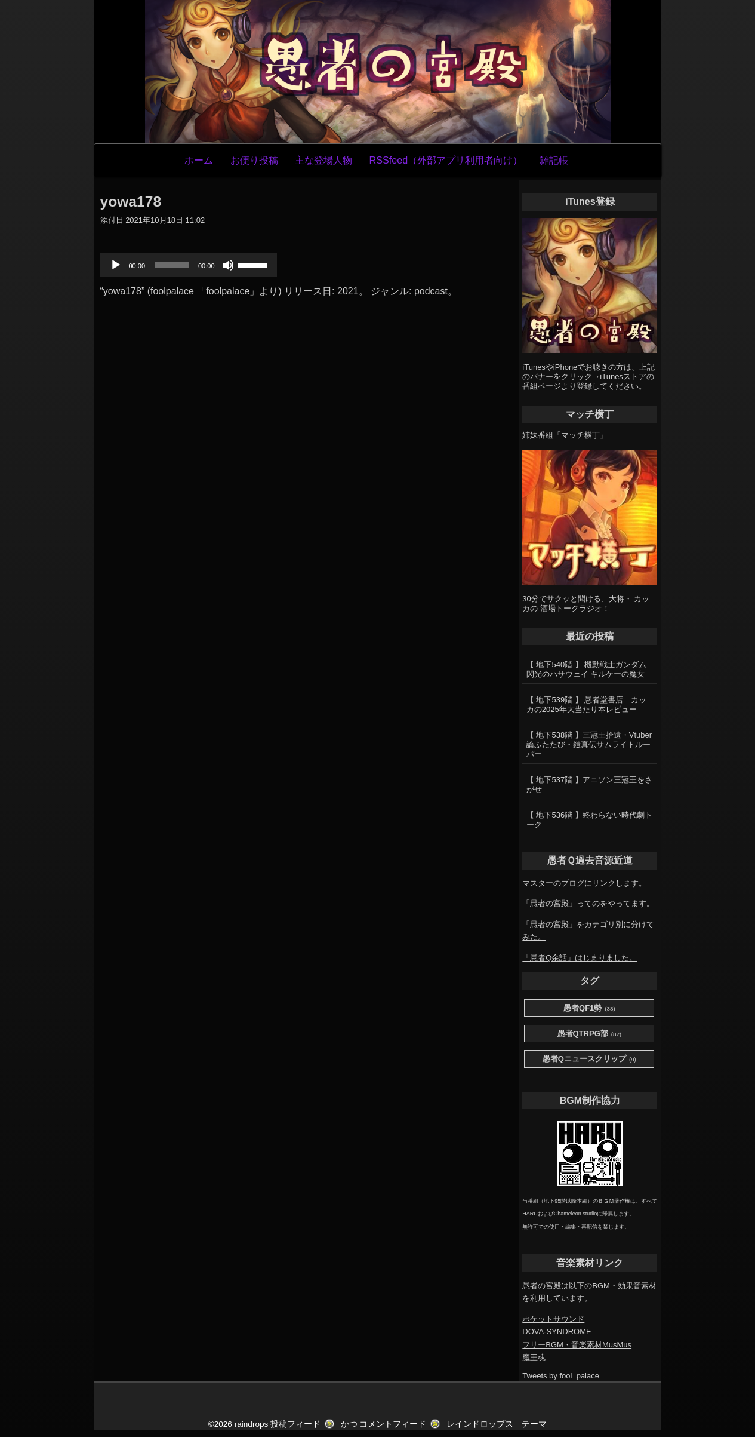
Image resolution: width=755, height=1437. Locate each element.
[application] (188, 265)
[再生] (116, 265)
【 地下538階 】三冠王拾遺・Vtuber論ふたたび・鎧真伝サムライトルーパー (589, 744)
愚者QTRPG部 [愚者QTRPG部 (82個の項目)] (589, 1034)
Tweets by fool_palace (560, 1375)
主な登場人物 (323, 160)
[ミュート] (228, 265)
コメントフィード (392, 1424)
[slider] (172, 265)
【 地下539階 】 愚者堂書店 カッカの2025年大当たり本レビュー (586, 704)
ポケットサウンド (553, 1319)
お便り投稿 (254, 160)
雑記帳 (554, 160)
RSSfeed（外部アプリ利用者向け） (445, 160)
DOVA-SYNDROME (556, 1331)
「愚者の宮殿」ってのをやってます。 (588, 903)
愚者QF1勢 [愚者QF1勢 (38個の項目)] (589, 1008)
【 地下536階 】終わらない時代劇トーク (589, 819)
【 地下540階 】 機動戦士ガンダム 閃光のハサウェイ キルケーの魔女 (586, 669)
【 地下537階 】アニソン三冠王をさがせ (589, 784)
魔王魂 (534, 1357)
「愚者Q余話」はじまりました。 (579, 957)
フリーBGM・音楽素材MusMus (576, 1344)
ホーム (198, 160)
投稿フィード (295, 1424)
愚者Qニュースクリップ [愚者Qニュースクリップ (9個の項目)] (589, 1059)
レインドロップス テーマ (496, 1424)
